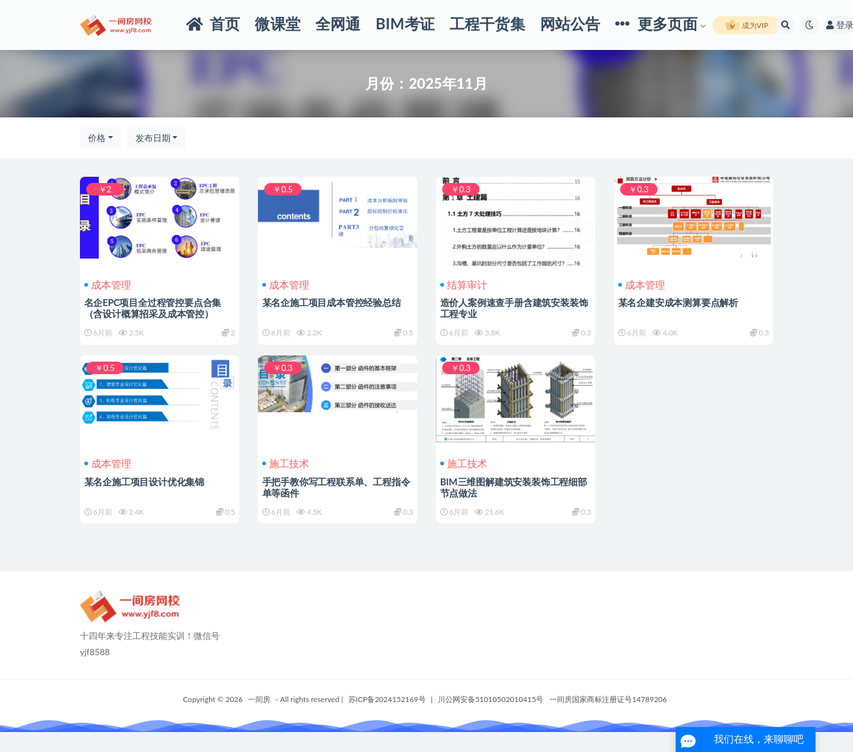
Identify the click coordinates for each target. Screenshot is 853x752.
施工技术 (287, 473)
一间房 (259, 719)
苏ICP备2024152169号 (387, 719)
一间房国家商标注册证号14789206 (608, 719)
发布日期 (153, 137)
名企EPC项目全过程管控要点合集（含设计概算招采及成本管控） (155, 308)
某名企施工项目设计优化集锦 (146, 491)
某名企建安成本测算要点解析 (680, 302)
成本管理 (109, 284)
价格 (97, 137)
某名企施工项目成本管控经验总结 (333, 302)
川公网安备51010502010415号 (490, 719)
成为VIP (747, 25)
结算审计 (465, 284)
